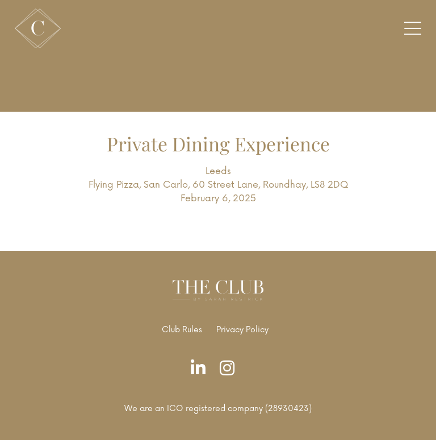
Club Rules (182, 330)
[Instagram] (230, 368)
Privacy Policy (242, 330)
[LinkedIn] (201, 368)
